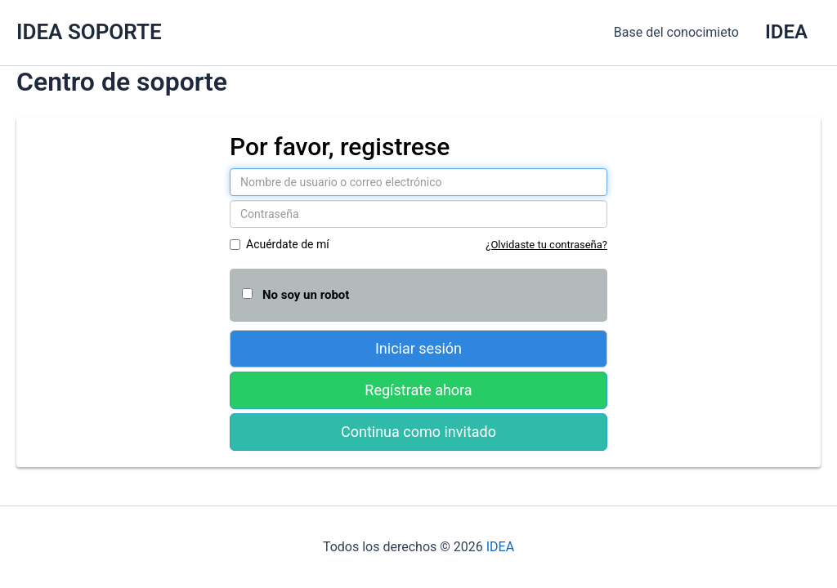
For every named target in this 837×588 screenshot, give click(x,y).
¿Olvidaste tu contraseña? (546, 244)
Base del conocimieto (676, 32)
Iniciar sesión (418, 348)
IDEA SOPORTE (89, 32)
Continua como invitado (418, 431)
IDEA (500, 547)
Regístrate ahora (418, 390)
